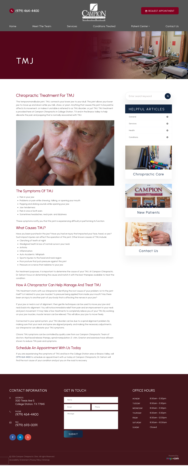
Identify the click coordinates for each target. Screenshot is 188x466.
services (133, 124)
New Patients (148, 214)
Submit (73, 434)
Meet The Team (41, 26)
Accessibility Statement (19, 461)
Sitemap (46, 461)
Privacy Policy (35, 461)
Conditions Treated (104, 26)
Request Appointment (161, 10)
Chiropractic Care (148, 175)
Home (12, 26)
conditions (134, 138)
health (132, 131)
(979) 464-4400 (27, 11)
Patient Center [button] (140, 26)
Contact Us (172, 26)
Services (72, 26)
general (133, 117)
